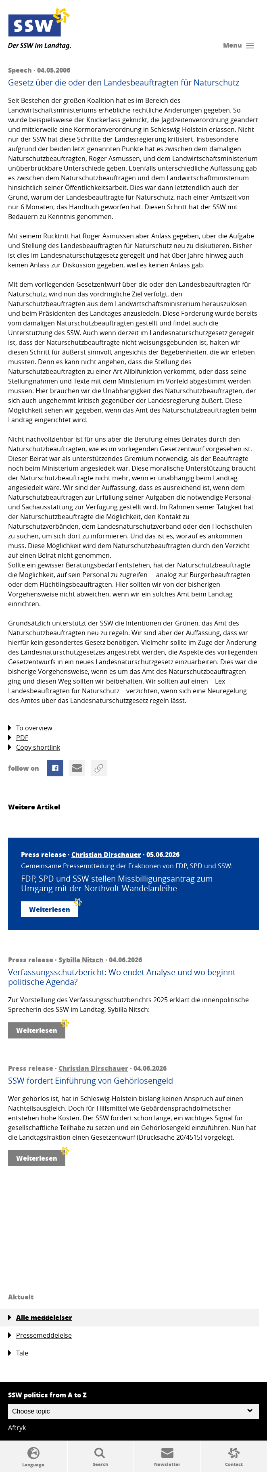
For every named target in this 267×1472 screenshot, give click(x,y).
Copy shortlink (34, 747)
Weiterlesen (53, 907)
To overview (30, 728)
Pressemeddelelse (40, 1335)
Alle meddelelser (40, 1317)
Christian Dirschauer (106, 854)
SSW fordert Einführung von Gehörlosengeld (90, 1081)
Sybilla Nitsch (81, 959)
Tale (18, 1353)
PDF (18, 737)
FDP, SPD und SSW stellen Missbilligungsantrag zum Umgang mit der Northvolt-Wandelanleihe (117, 883)
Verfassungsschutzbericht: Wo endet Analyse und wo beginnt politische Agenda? (122, 977)
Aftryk (17, 1427)
